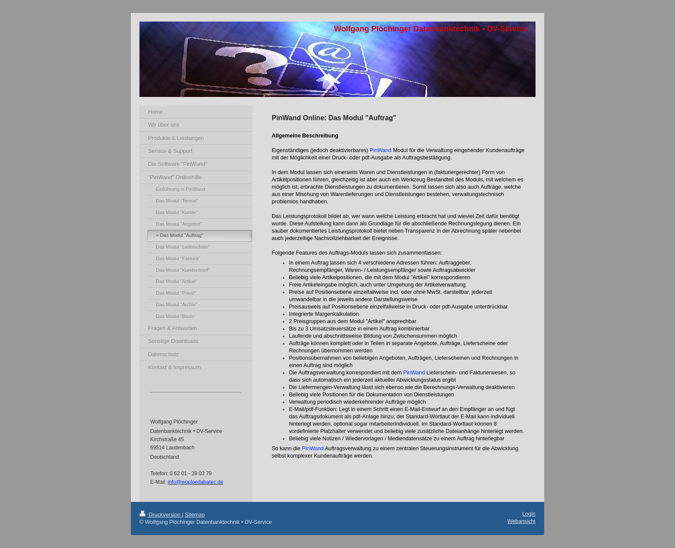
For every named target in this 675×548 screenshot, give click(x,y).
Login (529, 514)
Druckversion (160, 515)
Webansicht (521, 521)
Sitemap (194, 515)
